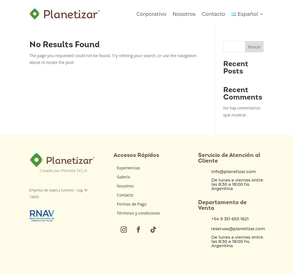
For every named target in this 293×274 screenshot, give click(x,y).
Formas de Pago (131, 204)
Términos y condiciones (138, 213)
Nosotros (184, 14)
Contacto (213, 14)
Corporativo (151, 14)
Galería (123, 177)
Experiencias (128, 168)
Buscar (254, 46)
